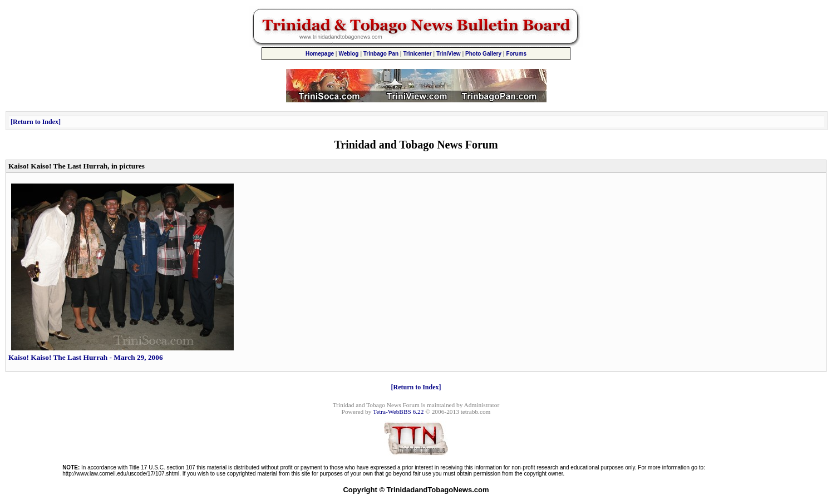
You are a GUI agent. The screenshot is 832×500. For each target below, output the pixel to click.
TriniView (448, 54)
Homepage (320, 54)
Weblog (348, 54)
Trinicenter (417, 54)
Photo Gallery (483, 54)
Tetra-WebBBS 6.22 (398, 411)
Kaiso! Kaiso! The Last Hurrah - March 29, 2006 (121, 354)
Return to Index (35, 122)
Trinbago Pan (380, 54)
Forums (516, 54)
